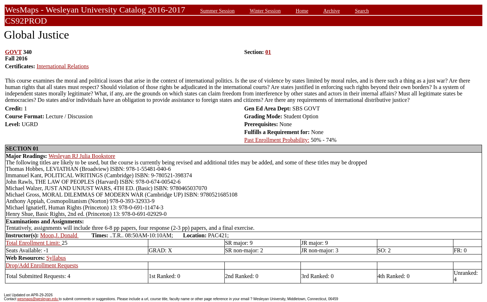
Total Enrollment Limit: (34, 243)
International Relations (62, 66)
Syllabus (56, 258)
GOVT (13, 52)
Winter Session (265, 11)
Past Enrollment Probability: (276, 140)
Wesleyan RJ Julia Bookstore (82, 156)
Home (302, 11)
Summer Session (217, 11)
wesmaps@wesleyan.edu (38, 299)
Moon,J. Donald (59, 235)
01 (268, 52)
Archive (331, 11)
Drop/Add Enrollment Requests (42, 265)
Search (362, 11)
